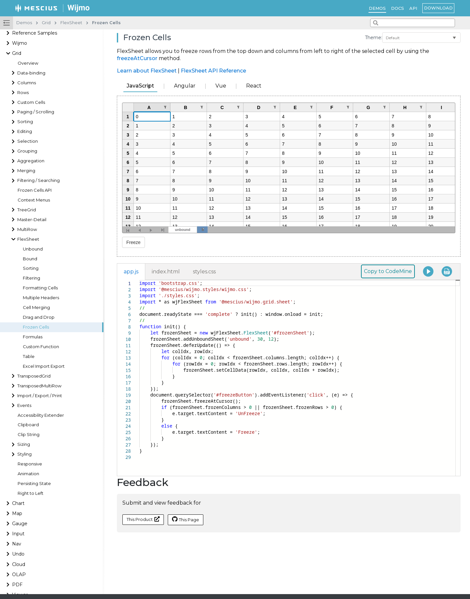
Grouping (27, 151)
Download (438, 7)
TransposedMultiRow (39, 385)
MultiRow (27, 229)
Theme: (373, 37)
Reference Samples (34, 33)
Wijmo (19, 43)
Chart (18, 503)
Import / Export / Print (39, 395)
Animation (28, 473)
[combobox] (412, 23)
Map (17, 513)
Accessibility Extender (41, 415)
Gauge (19, 523)
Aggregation (30, 160)
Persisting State (34, 483)
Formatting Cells (40, 287)
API (413, 8)
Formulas (32, 336)
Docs (397, 8)
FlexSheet (28, 239)
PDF (17, 584)
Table (29, 356)
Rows (23, 92)
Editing (24, 131)
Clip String (28, 434)
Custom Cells (31, 102)
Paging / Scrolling (35, 111)
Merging (26, 170)
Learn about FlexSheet (147, 71)
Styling (24, 454)
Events (24, 405)
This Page (185, 519)
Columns (26, 82)
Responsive (30, 463)
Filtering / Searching (38, 180)
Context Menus (34, 200)
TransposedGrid (34, 376)
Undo (18, 554)
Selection (27, 141)
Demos (377, 8)
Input (18, 533)
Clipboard (28, 424)
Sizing (23, 444)
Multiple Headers (41, 297)
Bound (30, 258)
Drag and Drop (39, 317)
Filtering (31, 278)
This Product (143, 519)
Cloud (18, 564)
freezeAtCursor (137, 58)
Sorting (25, 121)
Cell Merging (36, 307)
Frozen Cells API (35, 190)
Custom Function (41, 346)
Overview (28, 63)
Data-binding (31, 73)
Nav (16, 543)
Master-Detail (31, 219)
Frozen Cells (36, 327)
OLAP (19, 574)
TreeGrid (26, 209)
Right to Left (30, 493)
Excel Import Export (44, 366)
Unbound (33, 249)
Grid (16, 53)
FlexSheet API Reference (213, 71)
